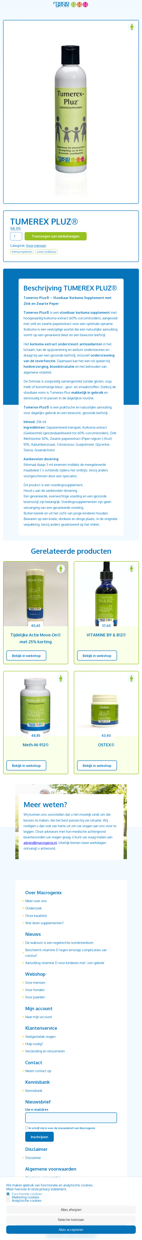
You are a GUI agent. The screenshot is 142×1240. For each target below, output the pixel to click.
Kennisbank (33, 1091)
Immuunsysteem (22, 251)
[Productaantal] (16, 236)
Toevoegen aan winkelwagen (55, 236)
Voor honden (35, 990)
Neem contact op (38, 1071)
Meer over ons (36, 901)
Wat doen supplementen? (44, 923)
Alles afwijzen (71, 1210)
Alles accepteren (71, 1230)
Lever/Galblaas (46, 251)
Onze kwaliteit (36, 916)
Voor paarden (35, 997)
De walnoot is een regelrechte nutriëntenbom (59, 943)
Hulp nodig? (34, 1044)
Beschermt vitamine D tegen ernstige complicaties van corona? (66, 953)
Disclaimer (33, 1158)
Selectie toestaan (71, 1220)
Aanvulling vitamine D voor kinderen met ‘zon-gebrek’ (65, 963)
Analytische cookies (27, 1200)
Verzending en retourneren (45, 1051)
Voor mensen (36, 246)
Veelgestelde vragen (40, 1037)
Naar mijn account (38, 1017)
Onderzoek (33, 908)
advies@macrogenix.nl (40, 843)
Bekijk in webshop (26, 656)
